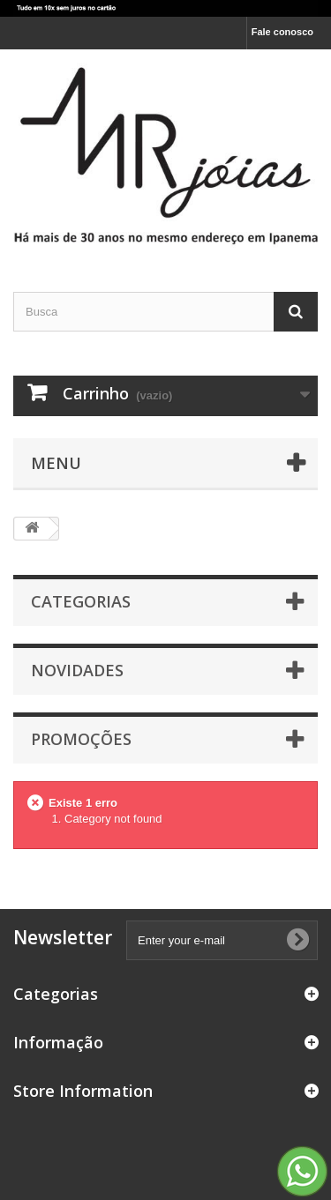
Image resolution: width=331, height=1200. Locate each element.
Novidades (77, 670)
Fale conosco (282, 31)
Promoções (81, 738)
